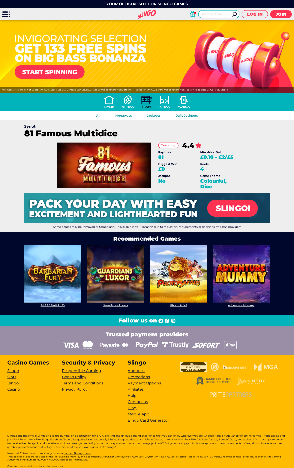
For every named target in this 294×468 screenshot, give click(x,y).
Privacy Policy (74, 389)
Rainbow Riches (206, 439)
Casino (184, 107)
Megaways (123, 115)
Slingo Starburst (127, 439)
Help (132, 395)
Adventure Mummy (241, 305)
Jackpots (153, 115)
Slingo (128, 107)
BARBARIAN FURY (53, 305)
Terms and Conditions (82, 383)
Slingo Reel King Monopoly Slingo (94, 439)
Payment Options (144, 383)
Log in (255, 14)
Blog (132, 408)
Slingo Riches (153, 439)
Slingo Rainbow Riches (56, 439)
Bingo (164, 107)
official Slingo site (39, 435)
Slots (147, 107)
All (98, 115)
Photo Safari (178, 305)
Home (109, 107)
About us (136, 370)
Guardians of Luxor (115, 305)
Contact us (138, 401)
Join (281, 14)
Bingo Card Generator (148, 420)
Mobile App (138, 414)
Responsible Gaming (81, 370)
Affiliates (136, 389)
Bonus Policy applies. (217, 89)
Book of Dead (227, 439)
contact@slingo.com (77, 453)
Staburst (248, 439)
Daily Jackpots (187, 115)
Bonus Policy (74, 377)
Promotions (139, 377)
